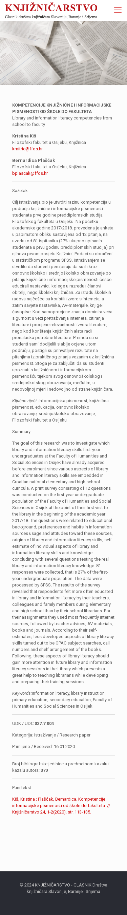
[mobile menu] (118, 10)
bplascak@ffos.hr (30, 173)
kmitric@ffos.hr (27, 148)
